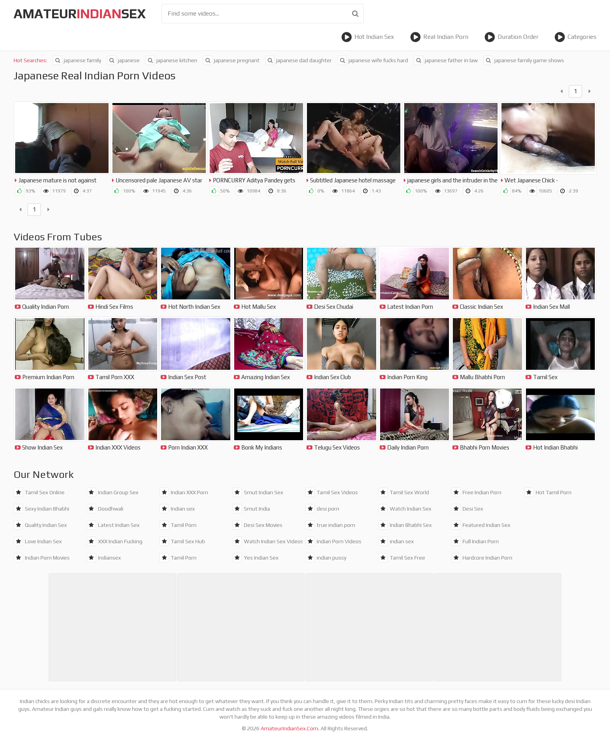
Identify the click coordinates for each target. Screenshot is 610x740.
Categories (575, 37)
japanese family (77, 60)
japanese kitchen (171, 60)
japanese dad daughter (298, 60)
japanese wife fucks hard (373, 60)
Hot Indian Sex (367, 37)
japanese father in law (446, 60)
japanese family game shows (524, 60)
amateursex (80, 13)
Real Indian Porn (439, 37)
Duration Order (511, 37)
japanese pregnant (231, 60)
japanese (123, 60)
